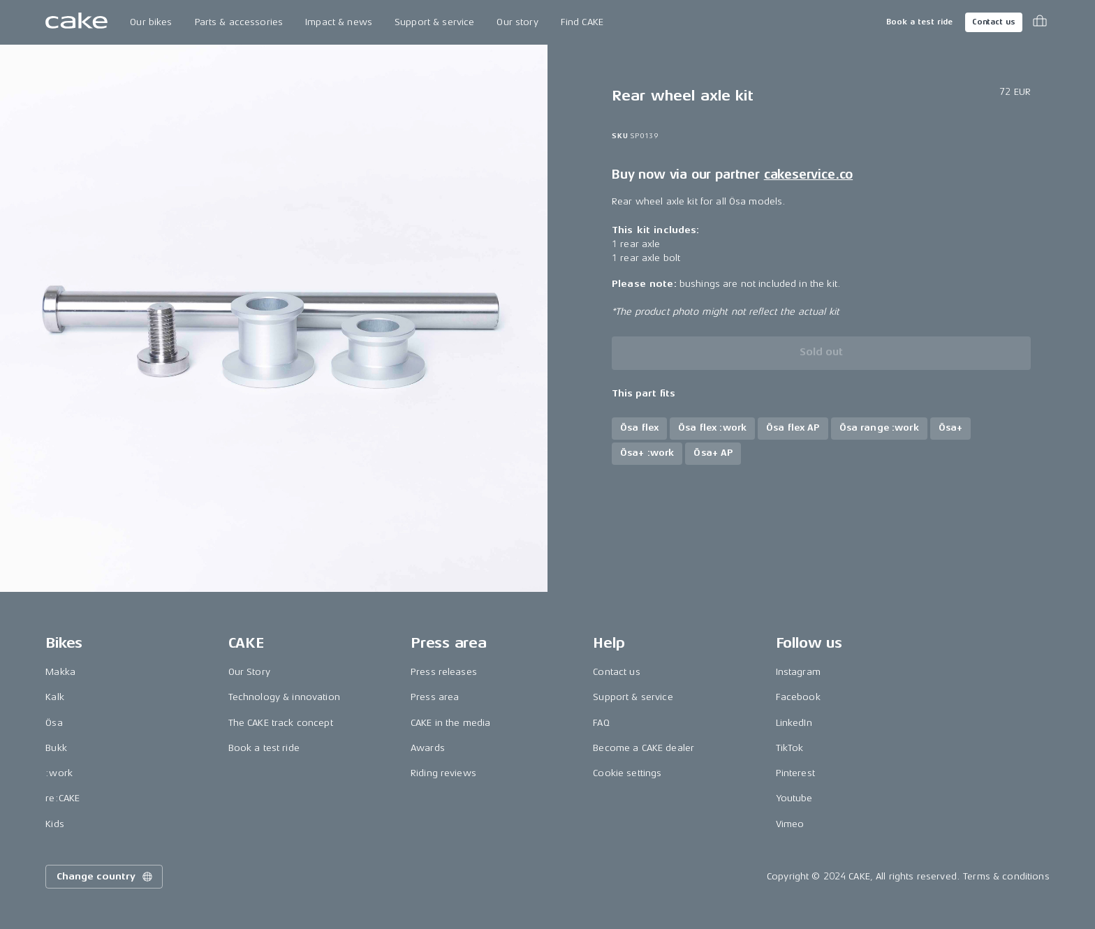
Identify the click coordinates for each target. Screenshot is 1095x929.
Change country (105, 877)
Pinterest (795, 773)
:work (59, 773)
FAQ (601, 723)
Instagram (798, 672)
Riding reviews (443, 773)
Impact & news (338, 22)
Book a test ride (919, 22)
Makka (60, 672)
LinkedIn (794, 723)
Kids (54, 824)
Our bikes (151, 22)
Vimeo (790, 824)
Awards (428, 748)
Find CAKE (582, 22)
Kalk (54, 697)
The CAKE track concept (280, 723)
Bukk (56, 748)
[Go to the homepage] (76, 22)
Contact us (993, 22)
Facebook (798, 697)
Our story (517, 22)
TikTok (790, 748)
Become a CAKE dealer (643, 748)
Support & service (434, 22)
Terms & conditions (1006, 876)
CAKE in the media (450, 723)
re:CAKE (62, 798)
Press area (435, 697)
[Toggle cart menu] (1040, 22)
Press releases (444, 672)
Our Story (249, 672)
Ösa (53, 723)
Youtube (794, 798)
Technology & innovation (284, 697)
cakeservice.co (808, 174)
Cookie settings (627, 773)
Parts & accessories (239, 22)
